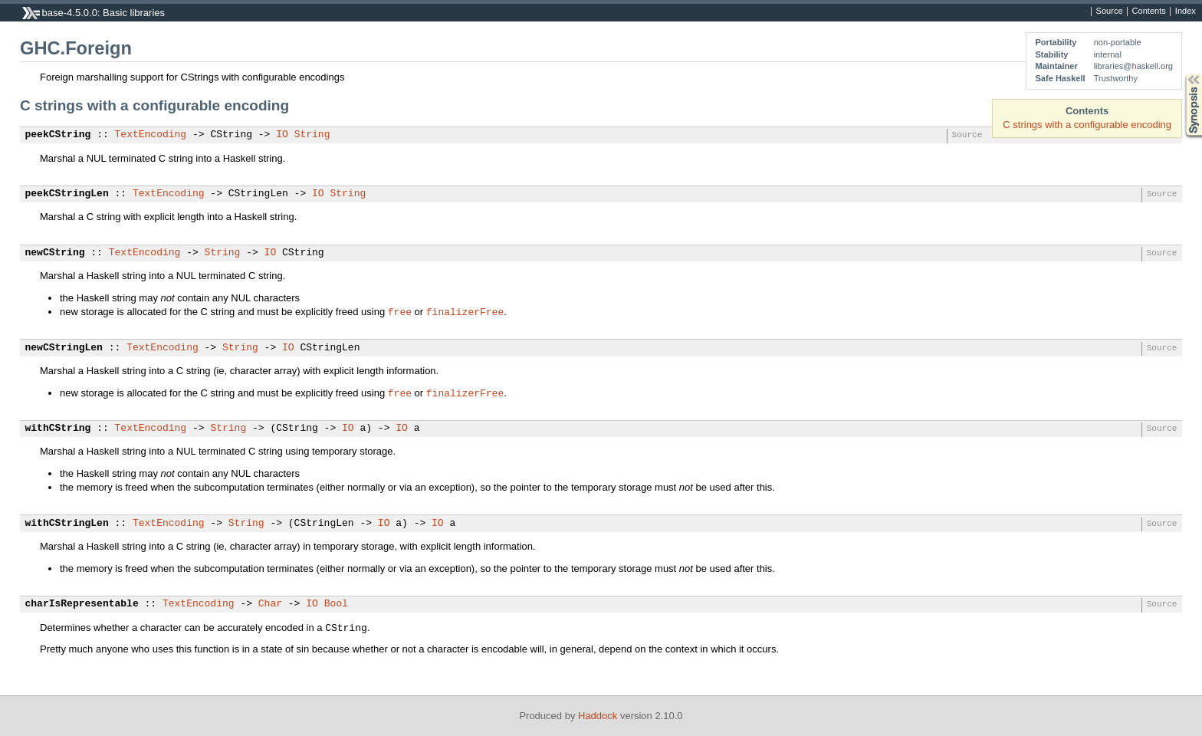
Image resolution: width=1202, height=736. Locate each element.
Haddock (597, 715)
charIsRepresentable (82, 604)
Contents (1149, 11)
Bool (336, 604)
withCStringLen (67, 524)
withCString (58, 428)
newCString (55, 253)
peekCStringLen (67, 194)
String (312, 135)
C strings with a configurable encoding (1087, 124)
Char (270, 604)
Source (1109, 11)
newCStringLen (64, 348)
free (400, 311)
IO (282, 135)
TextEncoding (151, 135)
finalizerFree (465, 311)
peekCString (58, 135)
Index (1185, 11)
